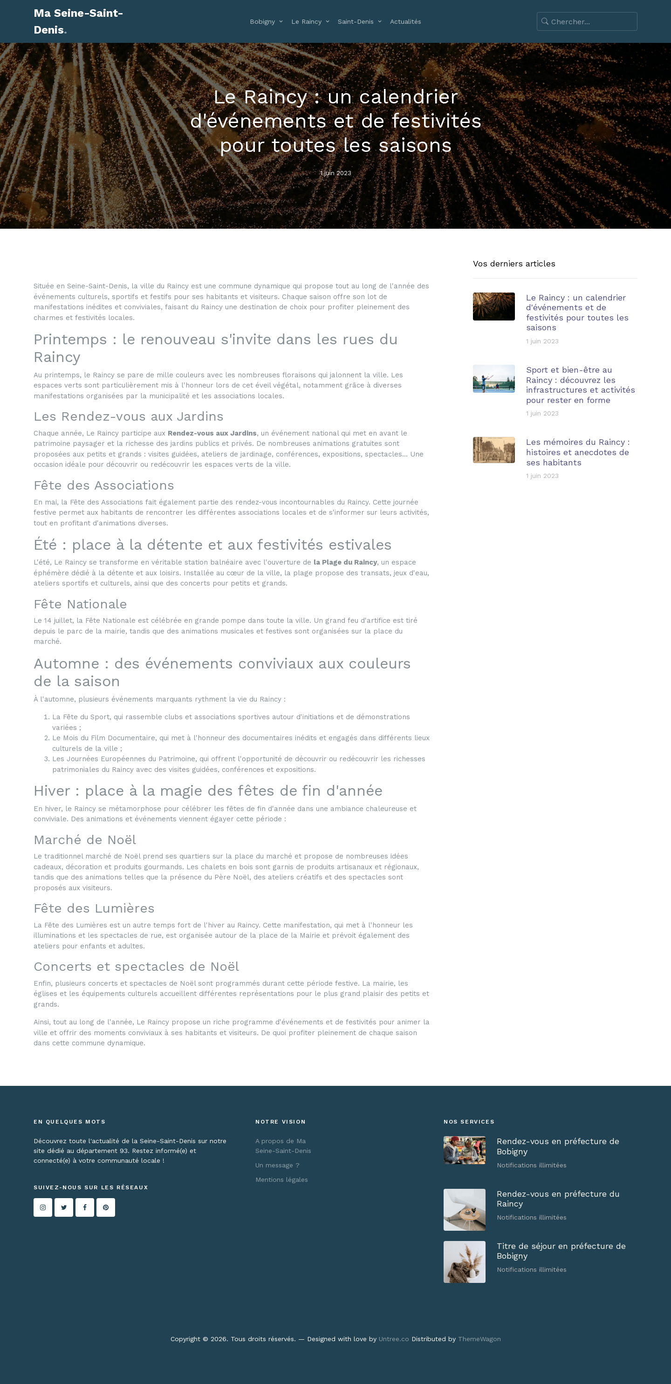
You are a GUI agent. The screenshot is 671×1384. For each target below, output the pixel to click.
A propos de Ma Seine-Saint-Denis (283, 1145)
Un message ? (277, 1165)
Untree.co (394, 1339)
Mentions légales (281, 1179)
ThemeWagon (479, 1339)
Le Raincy (306, 21)
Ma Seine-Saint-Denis (78, 21)
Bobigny (262, 21)
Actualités (405, 21)
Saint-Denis (356, 21)
